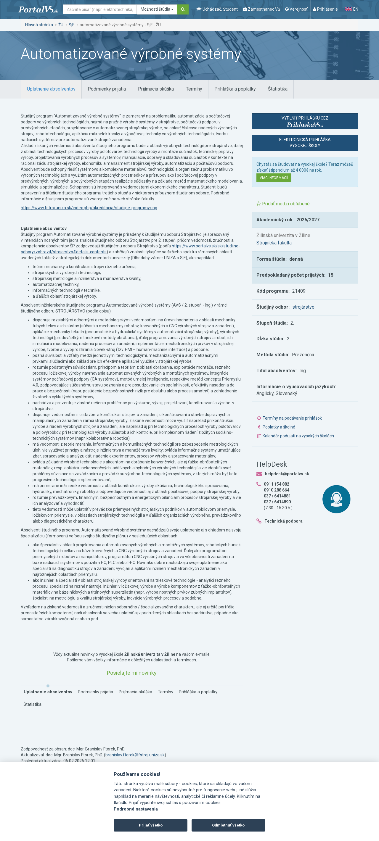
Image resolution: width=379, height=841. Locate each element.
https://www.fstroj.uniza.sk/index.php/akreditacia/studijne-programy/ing (89, 207)
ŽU (60, 24)
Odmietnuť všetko (228, 825)
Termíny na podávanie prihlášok (292, 418)
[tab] (51, 89)
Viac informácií (274, 178)
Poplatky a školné (279, 427)
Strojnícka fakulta (274, 243)
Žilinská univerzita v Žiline (283, 235)
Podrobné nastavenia (136, 809)
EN (351, 9)
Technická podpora (283, 521)
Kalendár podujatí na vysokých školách (298, 436)
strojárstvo (303, 307)
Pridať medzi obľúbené (283, 204)
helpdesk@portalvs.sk (287, 473)
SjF (71, 24)
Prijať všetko (151, 825)
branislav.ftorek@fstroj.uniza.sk (135, 755)
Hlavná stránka (39, 24)
